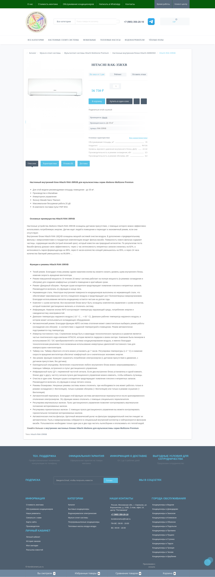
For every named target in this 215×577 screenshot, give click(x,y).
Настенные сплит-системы (63, 40)
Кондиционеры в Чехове (162, 552)
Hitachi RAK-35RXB (39, 434)
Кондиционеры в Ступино (163, 539)
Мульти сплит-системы (78, 518)
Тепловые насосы (110, 40)
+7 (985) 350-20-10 (119, 514)
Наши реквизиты (33, 513)
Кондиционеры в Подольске (164, 526)
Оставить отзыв (139, 74)
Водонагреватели (135, 40)
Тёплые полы (156, 40)
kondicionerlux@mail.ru (121, 519)
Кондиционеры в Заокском (163, 513)
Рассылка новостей (34, 550)
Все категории (36, 40)
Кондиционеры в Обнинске (164, 522)
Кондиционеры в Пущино (163, 535)
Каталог (71, 505)
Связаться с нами (34, 518)
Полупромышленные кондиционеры (84, 522)
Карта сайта (31, 522)
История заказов (33, 541)
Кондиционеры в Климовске (164, 518)
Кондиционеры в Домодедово (165, 509)
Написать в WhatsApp (109, 4)
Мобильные (89, 40)
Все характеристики (138, 137)
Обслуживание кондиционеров (78, 4)
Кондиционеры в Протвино (164, 531)
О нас (30, 4)
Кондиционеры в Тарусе (162, 543)
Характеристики (50, 163)
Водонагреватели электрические (82, 513)
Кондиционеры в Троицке (163, 548)
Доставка (84, 163)
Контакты (130, 4)
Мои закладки (32, 545)
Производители (33, 526)
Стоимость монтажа (48, 4)
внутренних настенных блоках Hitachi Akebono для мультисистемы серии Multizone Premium (92, 428)
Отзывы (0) (68, 163)
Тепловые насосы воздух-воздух (82, 526)
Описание (32, 163)
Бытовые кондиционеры (78, 509)
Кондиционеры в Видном (163, 505)
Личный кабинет (33, 537)
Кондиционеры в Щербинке (164, 556)
